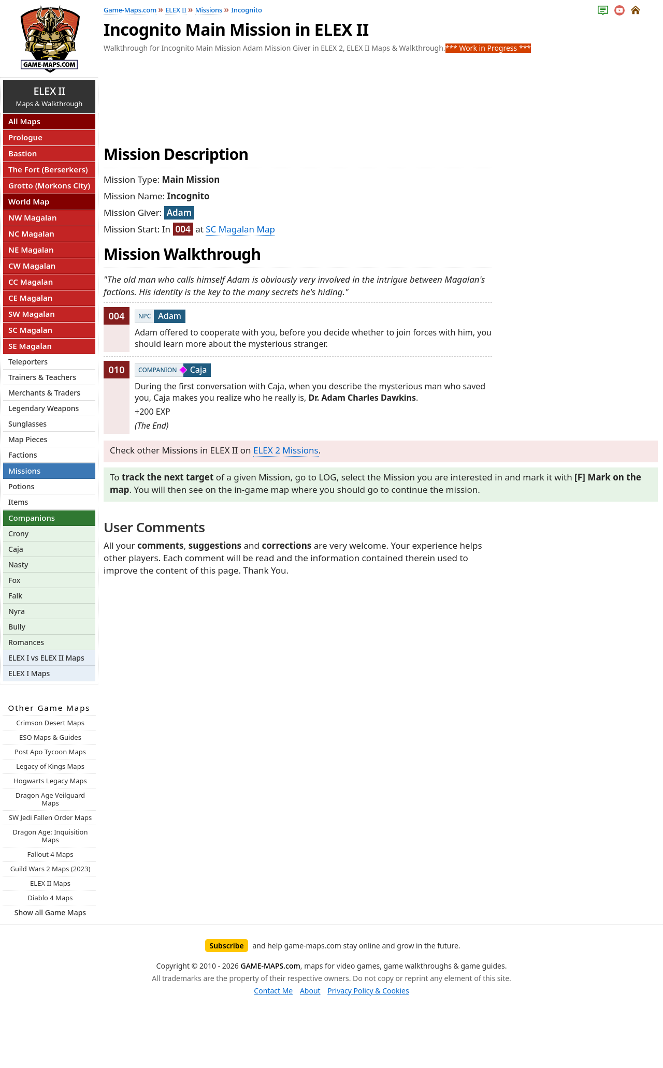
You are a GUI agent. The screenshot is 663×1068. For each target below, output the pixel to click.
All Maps (24, 121)
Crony (18, 533)
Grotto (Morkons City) (49, 185)
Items (18, 502)
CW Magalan (31, 265)
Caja (15, 549)
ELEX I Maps (29, 673)
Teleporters (28, 362)
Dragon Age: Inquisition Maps (50, 835)
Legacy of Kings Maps (50, 766)
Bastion (22, 153)
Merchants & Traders (44, 393)
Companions (31, 518)
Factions (22, 455)
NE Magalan (31, 249)
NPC (144, 316)
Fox (14, 580)
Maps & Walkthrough (49, 96)
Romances (26, 642)
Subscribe (226, 945)
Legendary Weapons (43, 408)
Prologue (25, 137)
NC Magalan (31, 233)
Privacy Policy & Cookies (368, 991)
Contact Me (273, 991)
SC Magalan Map (240, 229)
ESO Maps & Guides (50, 737)
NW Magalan (32, 217)
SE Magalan (30, 346)
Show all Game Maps (50, 912)
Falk (15, 596)
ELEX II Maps (50, 883)
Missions (24, 470)
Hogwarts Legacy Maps (50, 780)
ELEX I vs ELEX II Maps (46, 658)
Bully (16, 627)
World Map (28, 201)
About (310, 991)
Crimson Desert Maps (50, 722)
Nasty (18, 564)
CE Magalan (30, 297)
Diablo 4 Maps (50, 897)
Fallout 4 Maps (50, 854)
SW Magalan (31, 314)
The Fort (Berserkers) (48, 169)
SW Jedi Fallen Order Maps (50, 817)
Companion (157, 369)
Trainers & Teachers (42, 377)
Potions (21, 486)
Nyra (16, 611)
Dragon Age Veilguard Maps (50, 799)
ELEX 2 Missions (286, 450)
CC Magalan (30, 281)
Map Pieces (27, 439)
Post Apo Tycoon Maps (50, 751)
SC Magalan (30, 330)
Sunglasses (27, 424)
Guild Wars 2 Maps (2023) (50, 868)
